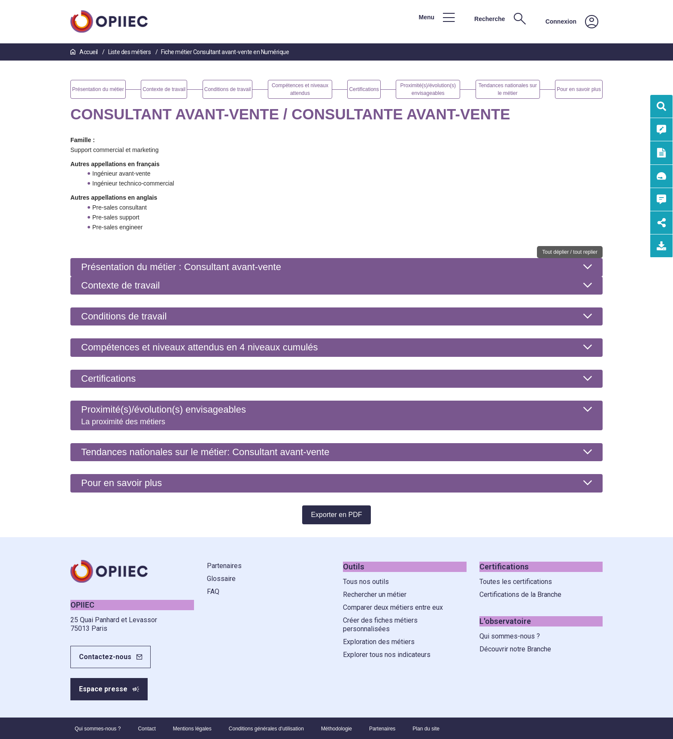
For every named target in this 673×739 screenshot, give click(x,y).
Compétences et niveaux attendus (199, 347)
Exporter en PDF (336, 514)
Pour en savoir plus (121, 482)
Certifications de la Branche (520, 594)
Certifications (108, 378)
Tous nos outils (366, 582)
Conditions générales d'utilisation (266, 729)
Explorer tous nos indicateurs (386, 655)
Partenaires (224, 566)
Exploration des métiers (379, 642)
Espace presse (103, 689)
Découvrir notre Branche (515, 649)
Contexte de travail (120, 285)
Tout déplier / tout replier (569, 252)
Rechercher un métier (374, 594)
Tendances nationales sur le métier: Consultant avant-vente (205, 452)
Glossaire (221, 579)
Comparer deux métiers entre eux (393, 607)
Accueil (84, 52)
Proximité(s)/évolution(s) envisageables (163, 415)
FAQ (213, 591)
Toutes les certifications (515, 582)
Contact (146, 729)
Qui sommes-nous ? (509, 636)
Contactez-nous (105, 657)
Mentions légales (192, 729)
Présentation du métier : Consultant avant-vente (181, 267)
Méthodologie (336, 729)
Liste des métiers (130, 52)
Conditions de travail (124, 316)
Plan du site (426, 729)
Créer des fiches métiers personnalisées (380, 624)
